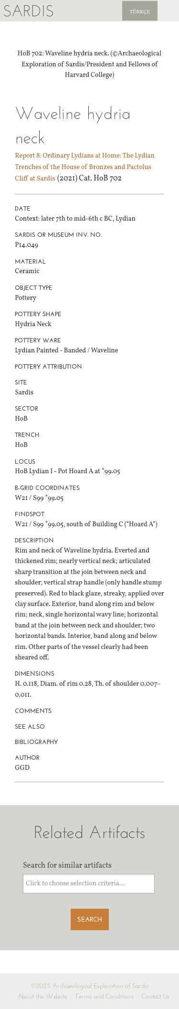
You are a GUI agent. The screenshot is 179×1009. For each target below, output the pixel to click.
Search (89, 919)
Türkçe (140, 12)
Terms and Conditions (104, 996)
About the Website (42, 996)
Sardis (28, 10)
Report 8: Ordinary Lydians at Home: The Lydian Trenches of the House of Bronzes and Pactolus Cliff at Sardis (85, 167)
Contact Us (155, 996)
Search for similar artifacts (67, 865)
